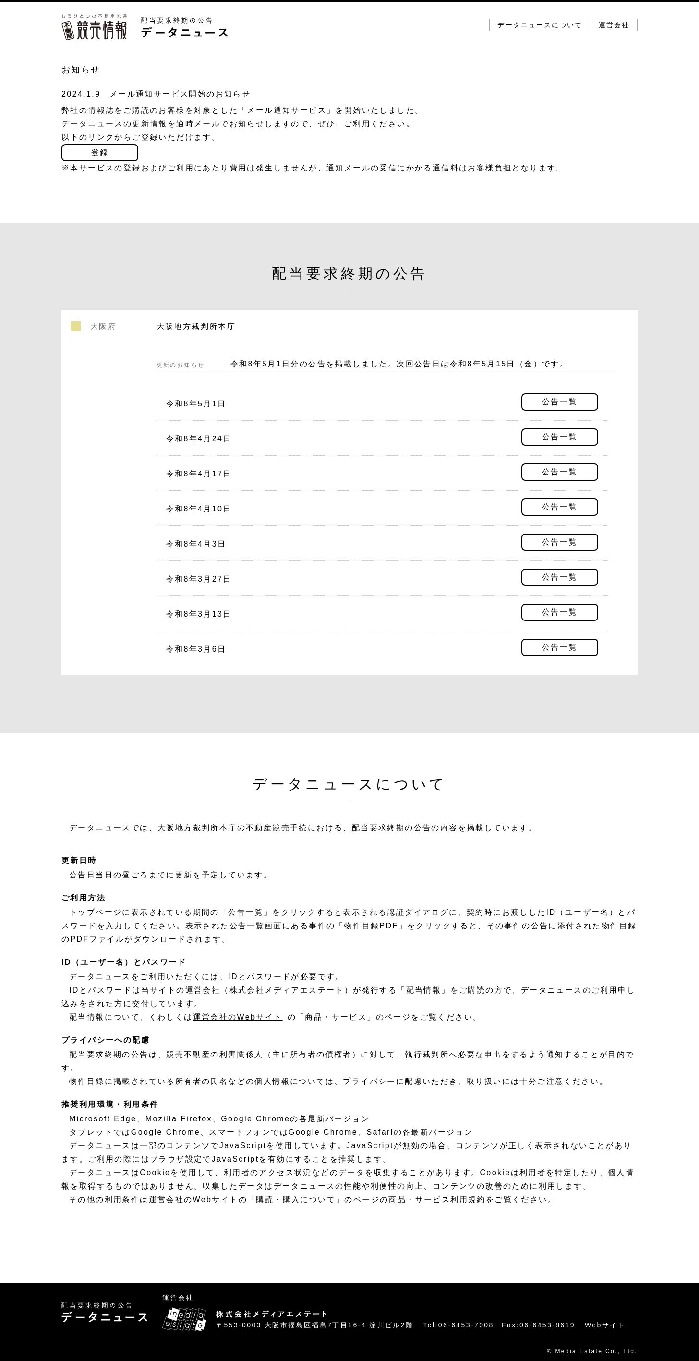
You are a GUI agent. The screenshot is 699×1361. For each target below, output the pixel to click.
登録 (100, 152)
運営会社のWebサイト (238, 1017)
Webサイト (605, 1325)
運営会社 (614, 25)
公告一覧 (560, 402)
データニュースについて (539, 25)
